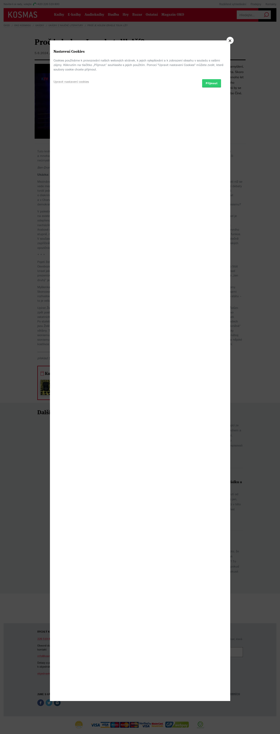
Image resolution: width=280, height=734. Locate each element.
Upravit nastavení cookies (71, 386)
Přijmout (211, 388)
